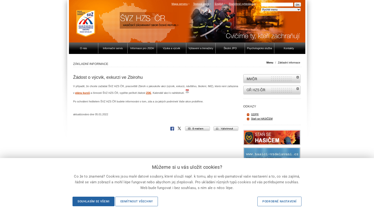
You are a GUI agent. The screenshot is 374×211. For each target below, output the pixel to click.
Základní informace (289, 62)
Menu (269, 62)
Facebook (172, 129)
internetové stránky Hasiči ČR (272, 90)
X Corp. (180, 129)
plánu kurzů (82, 92)
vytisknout (225, 128)
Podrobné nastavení (279, 201)
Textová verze (201, 3)
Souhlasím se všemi (93, 201)
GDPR (255, 114)
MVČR (272, 78)
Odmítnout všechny (136, 201)
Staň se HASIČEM (262, 118)
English (219, 3)
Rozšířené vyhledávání (242, 3)
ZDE (148, 92)
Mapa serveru (179, 3)
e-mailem (197, 128)
